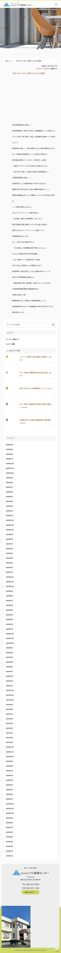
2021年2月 (9, 738)
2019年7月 (9, 827)
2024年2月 (9, 567)
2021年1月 (9, 742)
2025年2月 (9, 511)
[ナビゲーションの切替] (56, 4)
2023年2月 (9, 624)
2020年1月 (9, 799)
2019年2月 (9, 851)
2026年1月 (9, 459)
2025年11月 (10, 468)
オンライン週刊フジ (50, 69)
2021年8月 (9, 709)
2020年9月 (9, 761)
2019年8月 (9, 823)
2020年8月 (9, 766)
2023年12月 (10, 577)
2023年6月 (9, 605)
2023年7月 (9, 601)
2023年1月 (9, 629)
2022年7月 (9, 657)
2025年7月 (9, 487)
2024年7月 (9, 544)
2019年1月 (9, 856)
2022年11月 (10, 638)
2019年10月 (10, 813)
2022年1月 (9, 686)
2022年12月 (10, 634)
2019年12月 (10, 804)
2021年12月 (10, 690)
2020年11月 (10, 752)
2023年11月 (10, 582)
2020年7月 (9, 771)
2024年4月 (9, 558)
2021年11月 (10, 695)
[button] (53, 324)
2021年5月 (9, 723)
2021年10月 (10, 700)
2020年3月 (9, 789)
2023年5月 (9, 610)
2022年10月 (10, 643)
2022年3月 (9, 676)
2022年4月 (9, 671)
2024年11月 (10, 525)
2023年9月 (9, 591)
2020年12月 (10, 747)
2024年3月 (9, 563)
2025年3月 (9, 506)
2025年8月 (9, 482)
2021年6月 (9, 719)
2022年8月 (9, 652)
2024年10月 (10, 530)
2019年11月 (10, 808)
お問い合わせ (30, 892)
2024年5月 (9, 553)
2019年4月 (9, 841)
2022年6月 (9, 662)
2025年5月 (9, 496)
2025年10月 (10, 473)
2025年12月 (10, 463)
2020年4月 (9, 785)
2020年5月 (9, 780)
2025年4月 (9, 501)
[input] (30, 324)
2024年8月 (9, 539)
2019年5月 (9, 837)
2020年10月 (10, 756)
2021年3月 (9, 733)
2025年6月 (9, 492)
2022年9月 (9, 648)
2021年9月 (9, 704)
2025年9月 (9, 478)
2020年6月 (9, 775)
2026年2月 (9, 454)
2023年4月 (9, 615)
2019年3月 (9, 846)
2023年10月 (10, 586)
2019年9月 (9, 818)
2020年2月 (9, 794)
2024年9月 (9, 534)
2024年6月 (9, 549)
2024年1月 (9, 572)
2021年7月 (9, 714)
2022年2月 (9, 681)
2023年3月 (9, 619)
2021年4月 (9, 728)
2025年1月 (9, 515)
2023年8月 (9, 596)
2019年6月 (9, 832)
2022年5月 (9, 667)
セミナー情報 (10, 344)
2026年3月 (9, 449)
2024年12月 (10, 520)
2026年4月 (9, 444)
